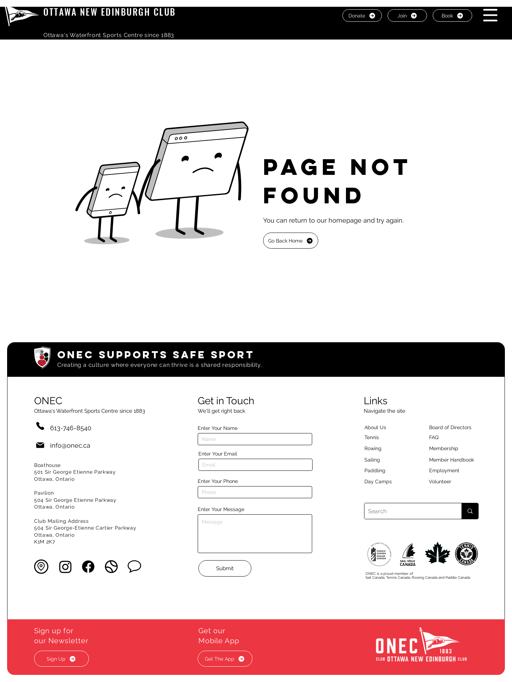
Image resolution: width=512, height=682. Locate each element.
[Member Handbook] (457, 460)
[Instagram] (65, 566)
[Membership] (447, 448)
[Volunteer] (452, 481)
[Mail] (40, 445)
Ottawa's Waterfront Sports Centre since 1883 (108, 35)
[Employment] (452, 470)
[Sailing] (385, 460)
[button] (490, 15)
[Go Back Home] (290, 241)
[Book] (452, 15)
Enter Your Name (218, 428)
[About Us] (387, 427)
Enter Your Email (217, 453)
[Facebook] (88, 566)
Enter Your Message (221, 509)
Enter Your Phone (218, 481)
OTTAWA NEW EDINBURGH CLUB (109, 11)
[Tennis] (376, 437)
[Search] (407, 511)
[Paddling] (382, 470)
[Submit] (224, 568)
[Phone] (40, 425)
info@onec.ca (70, 445)
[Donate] (362, 15)
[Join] (407, 15)
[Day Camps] (385, 481)
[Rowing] (379, 448)
